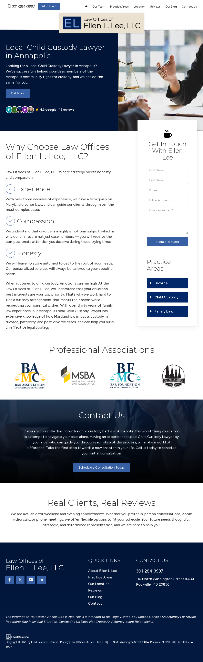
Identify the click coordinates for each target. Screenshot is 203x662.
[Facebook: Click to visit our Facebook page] (9, 580)
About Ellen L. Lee (102, 570)
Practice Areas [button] (119, 6)
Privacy (64, 642)
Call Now (17, 93)
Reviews (155, 6)
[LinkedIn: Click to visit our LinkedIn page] (41, 580)
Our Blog (171, 6)
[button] (40, 110)
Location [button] (139, 6)
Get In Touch (49, 6)
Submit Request (167, 242)
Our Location (99, 584)
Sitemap (53, 642)
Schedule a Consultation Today (101, 467)
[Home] (86, 6)
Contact (95, 603)
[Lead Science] (17, 637)
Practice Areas (100, 577)
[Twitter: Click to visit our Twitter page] (20, 580)
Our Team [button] (98, 6)
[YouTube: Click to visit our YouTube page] (31, 580)
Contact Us (189, 6)
